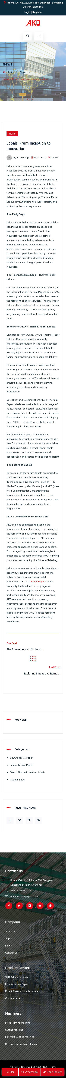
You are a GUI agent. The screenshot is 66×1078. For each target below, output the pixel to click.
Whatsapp (29, 1072)
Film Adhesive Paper (21, 765)
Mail (9, 1072)
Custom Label (17, 779)
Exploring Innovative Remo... (41, 673)
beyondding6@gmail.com (24, 896)
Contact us (11, 952)
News (23, 72)
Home (8, 72)
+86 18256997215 (20, 890)
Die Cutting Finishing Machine (21, 1044)
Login (27, 12)
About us (10, 931)
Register (37, 12)
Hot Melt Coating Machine (19, 1037)
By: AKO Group (18, 157)
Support (9, 938)
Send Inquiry (52, 1072)
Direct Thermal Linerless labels (27, 772)
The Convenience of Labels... (25, 649)
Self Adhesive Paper (21, 758)
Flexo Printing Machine (17, 1022)
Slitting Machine (14, 1030)
